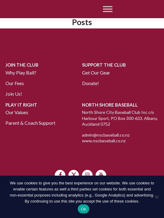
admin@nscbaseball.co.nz (106, 134)
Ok (83, 209)
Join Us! (13, 94)
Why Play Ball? (20, 72)
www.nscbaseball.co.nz (104, 140)
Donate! (90, 83)
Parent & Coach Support (30, 123)
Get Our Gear (96, 72)
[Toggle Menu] (108, 9)
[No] (156, 197)
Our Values (16, 112)
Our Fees (14, 83)
